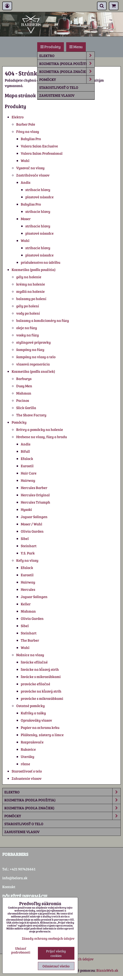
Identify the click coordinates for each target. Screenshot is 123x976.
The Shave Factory (31, 414)
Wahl (25, 160)
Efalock (27, 458)
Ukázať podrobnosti (20, 950)
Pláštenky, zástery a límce (42, 734)
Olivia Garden (32, 531)
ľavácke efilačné (34, 662)
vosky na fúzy (27, 335)
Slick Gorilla (26, 407)
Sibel (25, 538)
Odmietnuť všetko (56, 966)
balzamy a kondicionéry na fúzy (42, 320)
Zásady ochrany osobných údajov (48, 938)
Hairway (28, 480)
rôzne (25, 763)
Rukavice (28, 749)
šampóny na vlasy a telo (35, 356)
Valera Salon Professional (42, 153)
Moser (26, 218)
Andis (25, 182)
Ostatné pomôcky (30, 705)
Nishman (23, 393)
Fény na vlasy (27, 131)
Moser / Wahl (31, 524)
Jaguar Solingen (34, 516)
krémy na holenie (30, 284)
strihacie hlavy (37, 189)
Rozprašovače (32, 742)
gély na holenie (28, 276)
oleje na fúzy (26, 327)
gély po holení (27, 305)
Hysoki (26, 509)
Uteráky (27, 756)
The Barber (30, 640)
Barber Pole (25, 124)
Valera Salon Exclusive (39, 146)
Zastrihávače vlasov (33, 175)
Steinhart (29, 545)
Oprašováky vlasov (36, 720)
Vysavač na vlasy (30, 167)
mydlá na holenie (30, 291)
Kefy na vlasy (27, 560)
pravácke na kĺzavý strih (41, 691)
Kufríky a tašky (33, 712)
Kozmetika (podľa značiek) (66, 71)
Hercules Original (35, 494)
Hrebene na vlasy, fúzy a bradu (41, 436)
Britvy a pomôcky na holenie (39, 429)
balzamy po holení (31, 298)
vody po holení (28, 313)
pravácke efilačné (35, 683)
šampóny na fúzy (30, 349)
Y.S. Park (28, 553)
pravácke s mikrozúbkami (42, 698)
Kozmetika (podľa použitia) (66, 63)
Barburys (23, 378)
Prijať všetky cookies (56, 953)
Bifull (25, 451)
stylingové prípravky (33, 342)
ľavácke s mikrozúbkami (41, 676)
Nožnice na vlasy (30, 654)
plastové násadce (39, 196)
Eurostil (27, 465)
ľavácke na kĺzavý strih (40, 669)
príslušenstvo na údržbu (40, 262)
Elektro (66, 56)
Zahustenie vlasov (56, 95)
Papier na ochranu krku (40, 727)
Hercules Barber (34, 487)
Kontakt (8, 886)
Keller (26, 603)
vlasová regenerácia (33, 364)
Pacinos (22, 400)
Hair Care (29, 473)
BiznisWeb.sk (107, 970)
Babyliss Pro (31, 138)
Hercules (28, 589)
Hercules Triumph (35, 502)
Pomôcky (66, 79)
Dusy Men (24, 385)
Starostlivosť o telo (58, 87)
